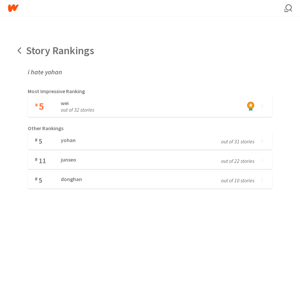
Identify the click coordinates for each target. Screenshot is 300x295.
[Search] (288, 8)
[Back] (19, 50)
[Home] (146, 8)
